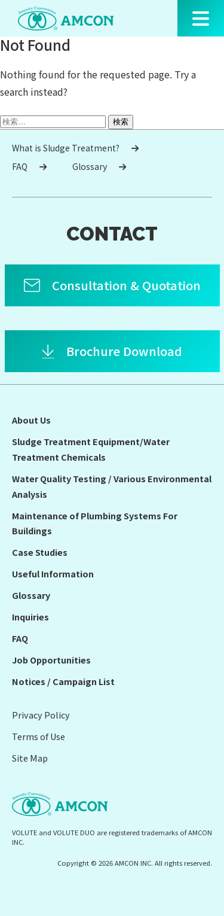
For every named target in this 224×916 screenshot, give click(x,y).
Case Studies (39, 552)
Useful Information (53, 573)
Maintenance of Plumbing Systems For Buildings (94, 523)
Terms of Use (38, 736)
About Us (31, 419)
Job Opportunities (51, 659)
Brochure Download (124, 351)
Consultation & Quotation (126, 285)
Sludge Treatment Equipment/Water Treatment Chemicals (91, 449)
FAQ (29, 166)
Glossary (99, 166)
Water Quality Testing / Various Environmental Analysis (111, 486)
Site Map (30, 757)
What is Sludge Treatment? (75, 148)
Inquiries (30, 616)
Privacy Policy (41, 714)
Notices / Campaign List (63, 681)
